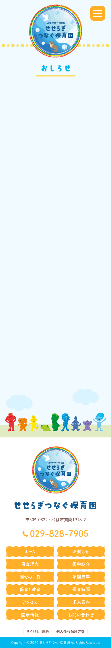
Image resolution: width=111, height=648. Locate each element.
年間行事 (81, 577)
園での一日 (30, 577)
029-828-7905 (59, 533)
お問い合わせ (81, 615)
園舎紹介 (81, 564)
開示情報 (30, 615)
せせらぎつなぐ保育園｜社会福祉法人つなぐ (55, 31)
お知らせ (81, 551)
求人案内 (81, 602)
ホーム (30, 551)
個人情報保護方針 (70, 631)
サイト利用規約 (37, 631)
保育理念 (30, 564)
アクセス (29, 602)
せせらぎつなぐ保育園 (55, 505)
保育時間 (81, 589)
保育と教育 (30, 589)
